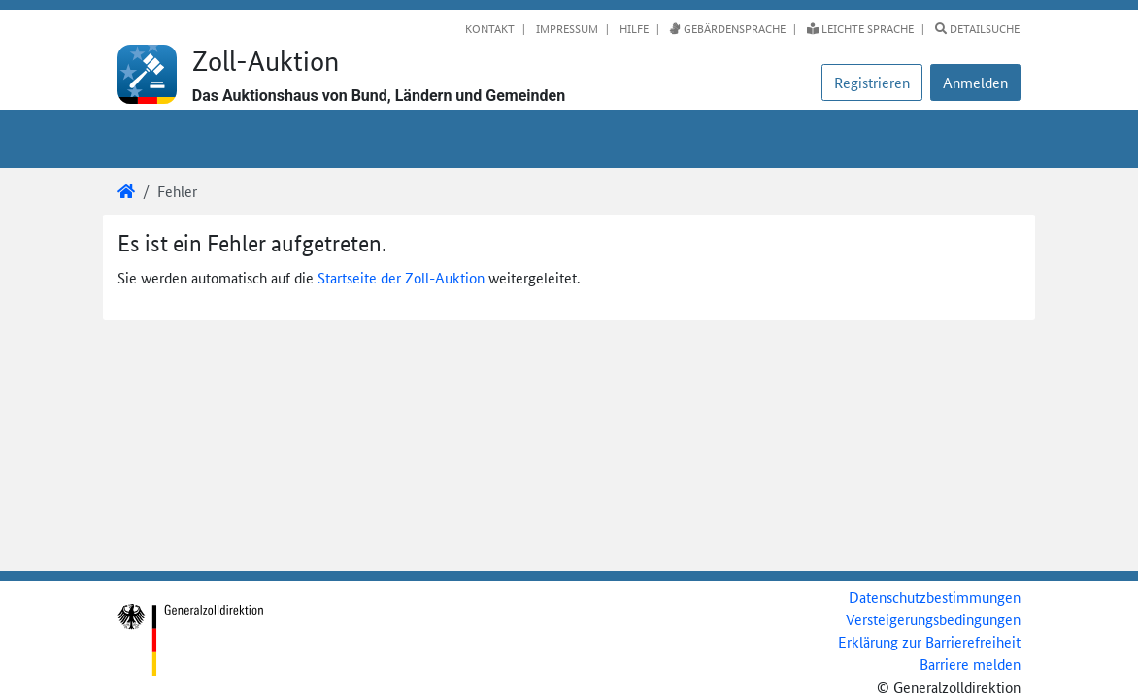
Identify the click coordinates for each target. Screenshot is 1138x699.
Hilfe (633, 28)
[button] (975, 82)
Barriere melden (970, 663)
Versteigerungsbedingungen (933, 619)
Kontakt (490, 28)
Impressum (565, 28)
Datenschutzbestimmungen (935, 596)
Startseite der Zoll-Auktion (401, 277)
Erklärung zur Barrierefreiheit (929, 641)
